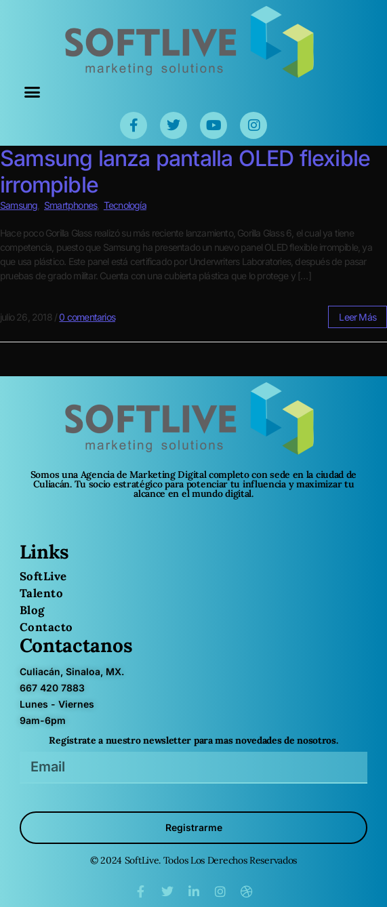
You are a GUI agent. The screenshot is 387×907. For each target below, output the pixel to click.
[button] (32, 92)
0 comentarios (87, 317)
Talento (42, 593)
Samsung (18, 205)
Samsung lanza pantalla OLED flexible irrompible (185, 171)
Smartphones (70, 205)
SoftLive (43, 576)
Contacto (46, 627)
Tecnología (125, 205)
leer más (357, 317)
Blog (32, 610)
